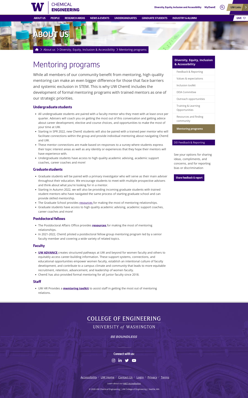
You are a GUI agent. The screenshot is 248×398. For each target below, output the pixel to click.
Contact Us (125, 377)
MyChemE (210, 7)
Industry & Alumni (184, 18)
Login (140, 377)
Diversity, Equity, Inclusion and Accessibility (177, 7)
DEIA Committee (186, 92)
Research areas (75, 18)
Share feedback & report (189, 177)
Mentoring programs (133, 49)
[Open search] (222, 7)
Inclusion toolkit (186, 85)
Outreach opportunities (191, 99)
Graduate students (154, 18)
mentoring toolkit (76, 288)
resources (86, 203)
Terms (165, 377)
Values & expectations (190, 78)
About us (40, 18)
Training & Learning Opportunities (188, 108)
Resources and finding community (190, 119)
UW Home (107, 377)
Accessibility (89, 377)
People (55, 18)
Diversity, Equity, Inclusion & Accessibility (87, 49)
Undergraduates (125, 18)
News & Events (99, 18)
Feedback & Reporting (190, 71)
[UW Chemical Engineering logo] (101, 7)
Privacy (152, 377)
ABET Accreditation (132, 383)
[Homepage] (36, 49)
